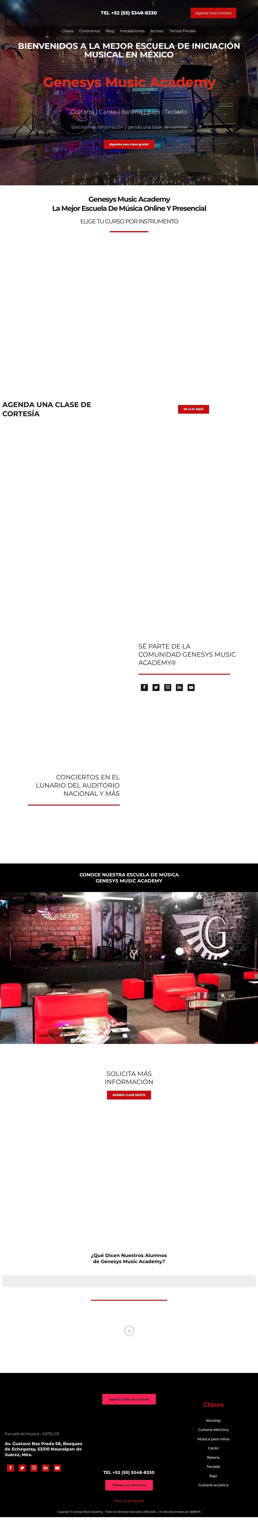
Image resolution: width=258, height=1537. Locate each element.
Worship (213, 1439)
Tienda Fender (182, 31)
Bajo (213, 1495)
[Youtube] (191, 702)
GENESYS (194, 1531)
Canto (213, 1467)
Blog (110, 31)
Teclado (213, 1485)
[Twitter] (156, 702)
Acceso (157, 31)
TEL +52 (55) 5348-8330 (129, 13)
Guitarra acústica (213, 1504)
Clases (67, 31)
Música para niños (213, 1458)
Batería (213, 1476)
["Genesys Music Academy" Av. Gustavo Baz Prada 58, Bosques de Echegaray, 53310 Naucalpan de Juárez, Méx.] (129, 1456)
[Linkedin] (179, 702)
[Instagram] (167, 702)
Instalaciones (132, 31)
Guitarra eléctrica (213, 1448)
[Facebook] (144, 702)
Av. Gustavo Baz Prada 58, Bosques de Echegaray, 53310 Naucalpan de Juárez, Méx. (43, 1468)
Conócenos (89, 31)
